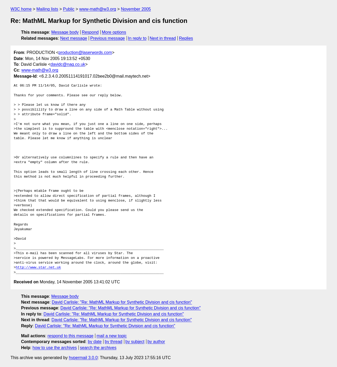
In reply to (137, 38)
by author (156, 341)
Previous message (107, 38)
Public (69, 9)
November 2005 (136, 9)
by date (94, 341)
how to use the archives (55, 347)
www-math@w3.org (97, 9)
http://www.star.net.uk (38, 267)
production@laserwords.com (85, 52)
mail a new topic (112, 336)
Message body (65, 32)
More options (114, 32)
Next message (73, 38)
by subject (134, 341)
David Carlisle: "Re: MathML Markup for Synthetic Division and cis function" (122, 302)
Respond (90, 32)
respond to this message (70, 336)
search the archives (98, 347)
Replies (186, 38)
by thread (113, 341)
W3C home (21, 9)
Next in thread (163, 38)
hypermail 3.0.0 (83, 357)
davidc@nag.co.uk (68, 64)
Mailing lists (47, 9)
